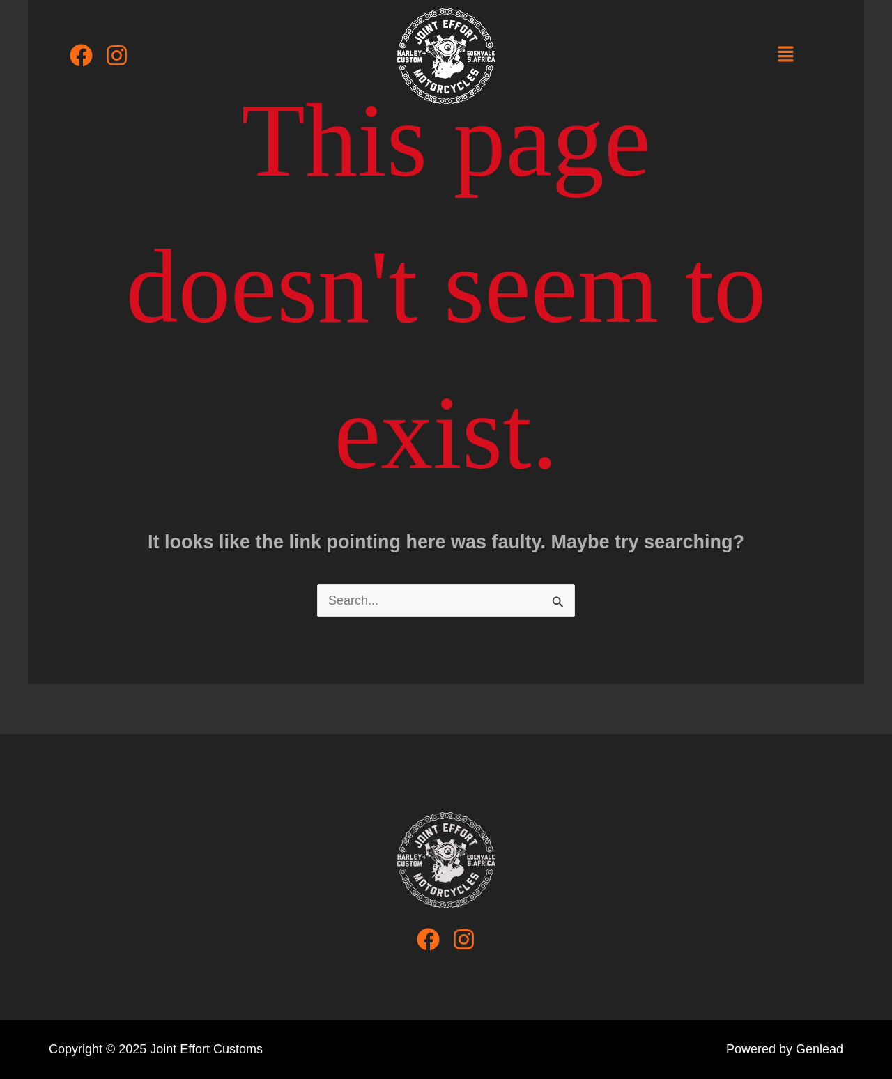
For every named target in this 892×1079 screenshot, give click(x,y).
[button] (785, 55)
